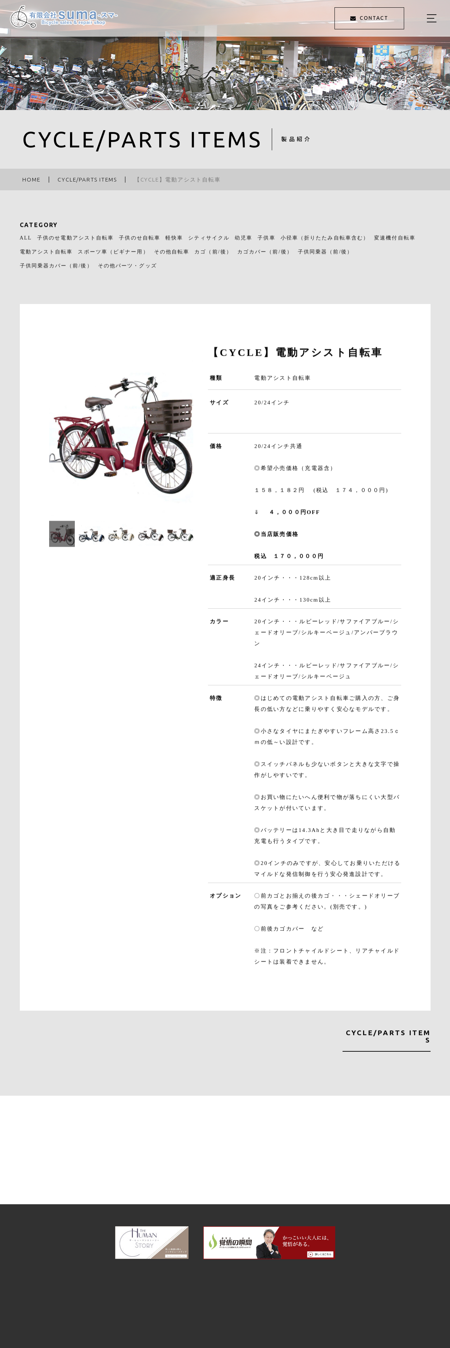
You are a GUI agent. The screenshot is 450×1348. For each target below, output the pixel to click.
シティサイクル (209, 242)
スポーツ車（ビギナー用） (113, 256)
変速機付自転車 (395, 242)
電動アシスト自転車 (46, 256)
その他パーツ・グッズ (127, 269)
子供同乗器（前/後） (325, 256)
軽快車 (174, 242)
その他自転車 (172, 256)
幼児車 (243, 242)
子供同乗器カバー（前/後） (56, 269)
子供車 (266, 242)
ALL (26, 242)
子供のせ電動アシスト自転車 (75, 242)
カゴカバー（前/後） (265, 256)
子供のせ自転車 (139, 242)
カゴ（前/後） (213, 256)
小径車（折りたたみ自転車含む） (325, 242)
